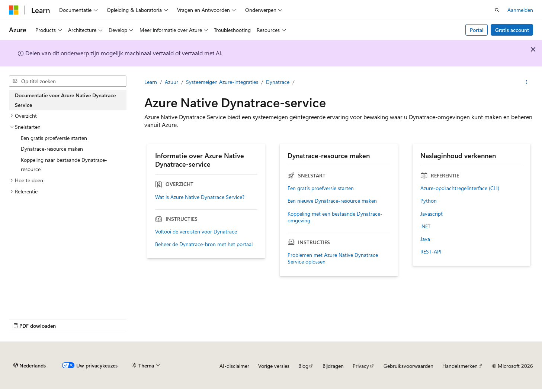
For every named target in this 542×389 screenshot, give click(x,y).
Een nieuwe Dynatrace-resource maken (332, 200)
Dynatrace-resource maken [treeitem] (52, 148)
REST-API (431, 251)
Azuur (171, 81)
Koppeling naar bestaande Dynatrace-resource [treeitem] (64, 164)
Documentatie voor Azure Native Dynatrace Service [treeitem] (65, 100)
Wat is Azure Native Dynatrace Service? (199, 197)
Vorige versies (273, 365)
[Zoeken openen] (497, 10)
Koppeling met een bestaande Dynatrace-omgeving (335, 217)
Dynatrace (277, 81)
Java (425, 239)
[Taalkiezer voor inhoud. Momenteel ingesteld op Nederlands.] (29, 366)
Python (428, 200)
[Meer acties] (526, 82)
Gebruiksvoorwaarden (408, 365)
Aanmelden (520, 9)
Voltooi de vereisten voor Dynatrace (196, 231)
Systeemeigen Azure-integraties (222, 81)
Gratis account (512, 29)
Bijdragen (333, 365)
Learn (150, 81)
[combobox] (67, 81)
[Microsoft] (14, 10)
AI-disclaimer (234, 365)
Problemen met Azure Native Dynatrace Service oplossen (333, 258)
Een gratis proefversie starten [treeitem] (54, 137)
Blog (303, 365)
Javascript (431, 213)
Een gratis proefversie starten (321, 188)
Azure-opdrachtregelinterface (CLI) (459, 188)
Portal (477, 29)
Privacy (361, 365)
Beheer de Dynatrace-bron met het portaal (204, 244)
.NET (425, 226)
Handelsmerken (460, 365)
